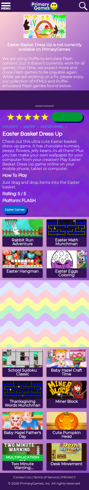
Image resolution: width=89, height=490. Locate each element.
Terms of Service (46, 477)
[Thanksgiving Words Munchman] (22, 394)
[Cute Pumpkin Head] (67, 425)
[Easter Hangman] (22, 264)
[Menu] (6, 6)
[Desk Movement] (67, 456)
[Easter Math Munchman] (67, 233)
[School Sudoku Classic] (22, 363)
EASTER (29, 126)
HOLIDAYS (10, 126)
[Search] (83, 6)
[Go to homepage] (45, 6)
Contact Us (22, 477)
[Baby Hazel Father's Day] (22, 425)
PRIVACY (68, 477)
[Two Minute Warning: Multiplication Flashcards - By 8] (22, 456)
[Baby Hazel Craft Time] (67, 363)
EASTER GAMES (52, 126)
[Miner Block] (67, 394)
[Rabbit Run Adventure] (22, 233)
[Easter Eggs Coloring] (67, 264)
